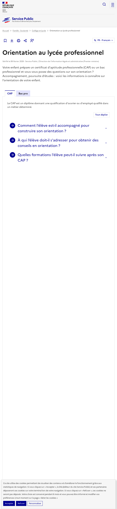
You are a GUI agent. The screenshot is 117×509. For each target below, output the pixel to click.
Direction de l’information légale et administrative (48, 452)
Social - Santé (8, 388)
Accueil (5, 30)
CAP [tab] (9, 93)
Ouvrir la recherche (104, 4)
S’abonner (11, 347)
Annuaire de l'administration (72, 408)
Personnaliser (35, 503)
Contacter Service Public (99, 411)
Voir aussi (12, 274)
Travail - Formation (10, 393)
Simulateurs (65, 388)
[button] (32, 40)
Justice (34, 383)
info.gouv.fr (35, 462)
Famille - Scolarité (20, 30)
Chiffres (91, 375)
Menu (112, 6)
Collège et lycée (39, 30)
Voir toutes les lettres (33, 354)
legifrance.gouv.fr (13, 462)
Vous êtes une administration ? (95, 400)
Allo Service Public (68, 403)
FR (104, 40)
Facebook (90, 347)
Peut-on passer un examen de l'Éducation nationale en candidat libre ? (49, 257)
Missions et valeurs (96, 388)
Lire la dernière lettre (11, 354)
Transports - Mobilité (11, 403)
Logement (6, 398)
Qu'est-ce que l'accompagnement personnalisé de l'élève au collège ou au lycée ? (55, 252)
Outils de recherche (68, 398)
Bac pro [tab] (23, 93)
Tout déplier (101, 114)
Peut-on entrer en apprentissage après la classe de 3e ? (39, 247)
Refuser (21, 503)
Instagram (90, 356)
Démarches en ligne (68, 375)
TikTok (98, 347)
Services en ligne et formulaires (28, 228)
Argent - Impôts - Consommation (38, 377)
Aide (90, 393)
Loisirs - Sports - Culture (41, 393)
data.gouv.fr (54, 462)
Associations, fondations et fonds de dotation (43, 400)
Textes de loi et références (25, 217)
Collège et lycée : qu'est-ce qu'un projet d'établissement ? (41, 261)
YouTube (98, 356)
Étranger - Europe (38, 388)
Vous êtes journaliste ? (98, 406)
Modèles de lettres (68, 393)
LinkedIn (107, 347)
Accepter (9, 503)
